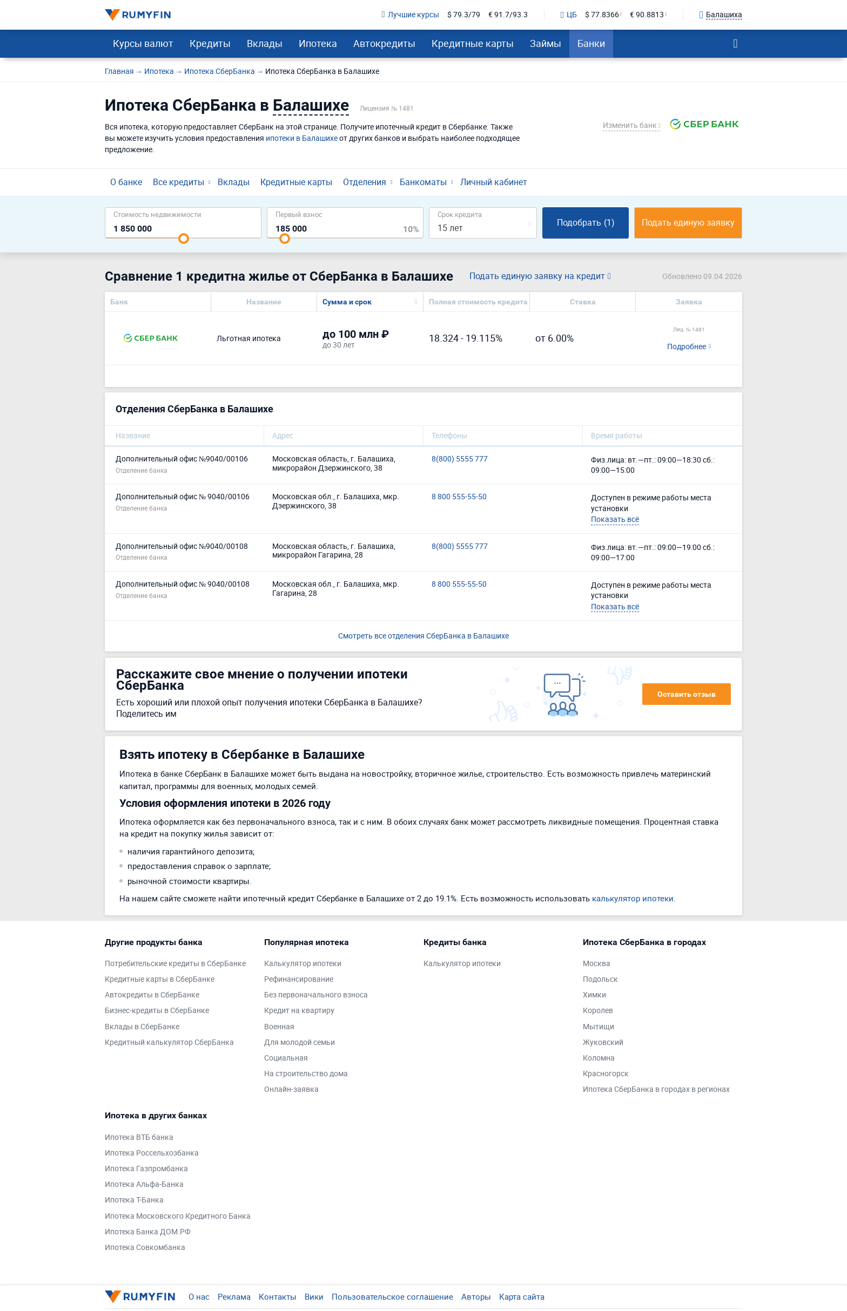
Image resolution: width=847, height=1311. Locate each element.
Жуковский (603, 1042)
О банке (126, 182)
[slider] (183, 238)
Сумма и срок (347, 301)
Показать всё (615, 519)
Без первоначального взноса (316, 995)
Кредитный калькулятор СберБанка (169, 1042)
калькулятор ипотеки (633, 898)
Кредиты (210, 43)
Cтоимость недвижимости (157, 214)
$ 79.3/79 (463, 14)
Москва (596, 963)
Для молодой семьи (299, 1042)
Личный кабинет (493, 182)
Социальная (286, 1058)
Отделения (364, 182)
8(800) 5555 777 (460, 459)
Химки (594, 995)
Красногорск (606, 1073)
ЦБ (569, 15)
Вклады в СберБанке (142, 1026)
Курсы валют (143, 43)
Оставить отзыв (686, 694)
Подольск (600, 979)
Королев (598, 1010)
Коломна (599, 1058)
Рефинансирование (298, 979)
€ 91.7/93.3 (508, 14)
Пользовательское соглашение (392, 1296)
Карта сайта (521, 1296)
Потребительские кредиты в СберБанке (175, 963)
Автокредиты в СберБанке (152, 995)
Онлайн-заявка (291, 1089)
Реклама (234, 1296)
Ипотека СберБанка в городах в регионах (656, 1089)
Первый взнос (298, 214)
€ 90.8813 (647, 14)
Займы (545, 43)
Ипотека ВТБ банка (139, 1137)
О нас (199, 1296)
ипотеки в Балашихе (302, 138)
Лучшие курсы (410, 14)
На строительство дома (306, 1073)
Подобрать (586, 222)
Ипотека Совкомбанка (145, 1247)
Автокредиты (384, 43)
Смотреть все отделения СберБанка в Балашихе (423, 635)
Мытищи (598, 1026)
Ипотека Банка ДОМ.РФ (148, 1232)
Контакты (278, 1296)
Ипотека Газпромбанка (146, 1168)
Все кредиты (178, 182)
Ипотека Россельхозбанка (152, 1153)
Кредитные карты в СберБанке (159, 979)
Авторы (476, 1296)
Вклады (265, 43)
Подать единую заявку (688, 222)
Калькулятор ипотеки (302, 963)
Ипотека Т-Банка (134, 1200)
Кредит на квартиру (299, 1010)
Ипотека (318, 43)
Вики (314, 1296)
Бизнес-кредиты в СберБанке (157, 1010)
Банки (591, 43)
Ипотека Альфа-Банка (144, 1184)
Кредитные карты (473, 43)
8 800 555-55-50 (459, 496)
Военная (279, 1026)
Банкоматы (423, 182)
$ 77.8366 (602, 14)
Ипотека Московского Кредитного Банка (178, 1216)
